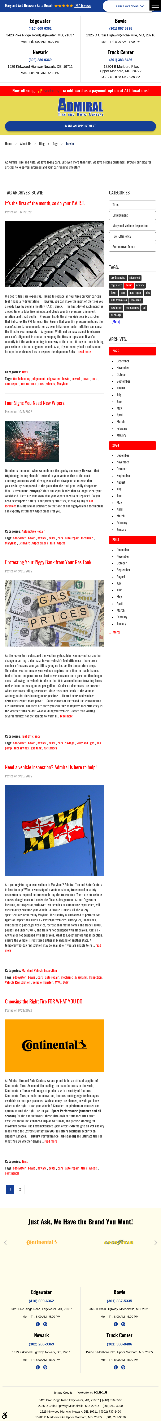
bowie (70, 144)
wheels (50, 384)
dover (86, 379)
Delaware (24, 543)
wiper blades (40, 543)
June (119, 401)
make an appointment (80, 126)
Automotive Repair (33, 531)
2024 (115, 445)
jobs (147, 292)
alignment (38, 379)
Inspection (95, 977)
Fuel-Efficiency (31, 736)
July (119, 395)
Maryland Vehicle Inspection (39, 971)
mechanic (87, 538)
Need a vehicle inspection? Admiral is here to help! (51, 767)
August (121, 388)
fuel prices (50, 748)
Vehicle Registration (17, 982)
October (122, 375)
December (123, 361)
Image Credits (63, 1392)
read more (84, 352)
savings (69, 743)
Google (45, 1324)
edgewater (53, 379)
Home (8, 144)
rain (52, 543)
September (123, 381)
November (123, 368)
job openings (132, 307)
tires (41, 384)
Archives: (118, 339)
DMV (66, 982)
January (121, 435)
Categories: (119, 193)
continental (12, 1173)
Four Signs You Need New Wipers (35, 403)
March (121, 422)
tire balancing (21, 379)
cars (94, 379)
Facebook (38, 1324)
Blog (42, 144)
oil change (116, 315)
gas (92, 743)
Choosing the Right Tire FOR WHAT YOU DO (43, 1002)
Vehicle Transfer (42, 982)
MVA (58, 982)
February (122, 428)
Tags (55, 144)
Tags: (114, 267)
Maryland (62, 384)
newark (76, 379)
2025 (115, 351)
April (120, 415)
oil (144, 307)
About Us (25, 144)
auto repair (12, 384)
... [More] (114, 321)
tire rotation (28, 384)
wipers (61, 543)
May (119, 408)
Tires (25, 372)
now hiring (116, 307)
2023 (115, 540)
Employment (120, 215)
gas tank (36, 748)
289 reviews (82, 6)
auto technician (119, 300)
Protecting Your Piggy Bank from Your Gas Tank (48, 562)
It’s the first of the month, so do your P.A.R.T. (45, 203)
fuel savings (21, 748)
